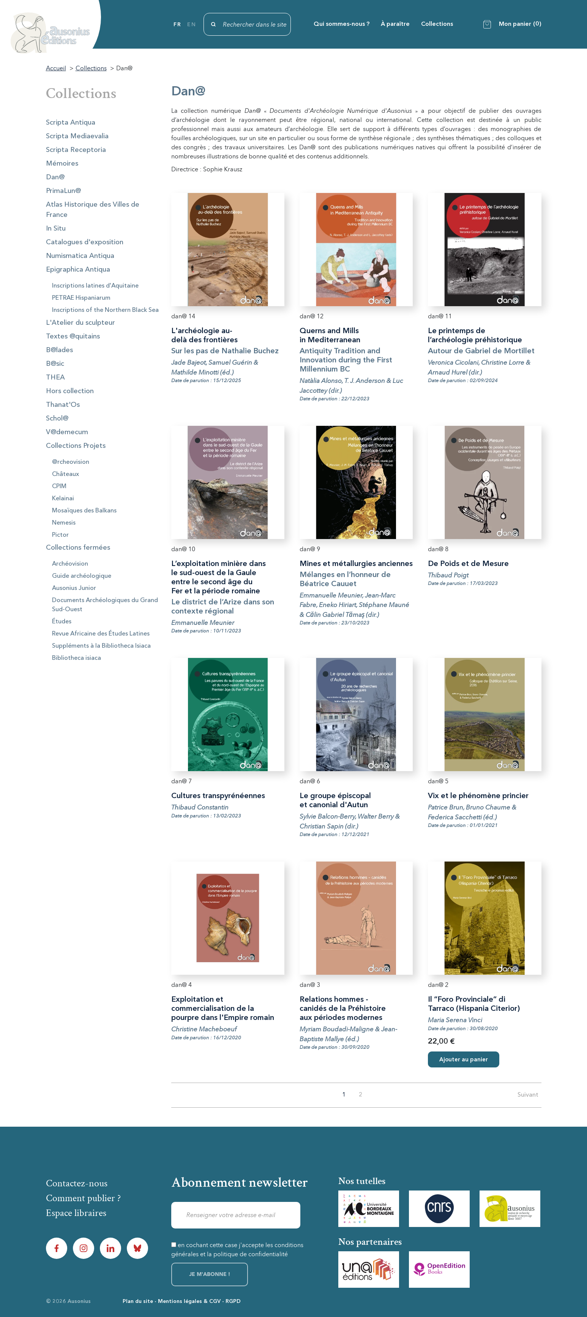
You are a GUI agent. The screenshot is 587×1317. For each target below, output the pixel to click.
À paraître (395, 24)
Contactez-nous (76, 1183)
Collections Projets (76, 446)
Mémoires (62, 163)
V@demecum (67, 432)
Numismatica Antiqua (80, 256)
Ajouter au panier (463, 1060)
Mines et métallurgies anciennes (356, 564)
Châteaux (65, 474)
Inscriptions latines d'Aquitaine (95, 286)
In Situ (56, 228)
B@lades (59, 350)
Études (61, 622)
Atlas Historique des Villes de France (92, 209)
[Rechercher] (247, 24)
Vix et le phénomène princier (478, 796)
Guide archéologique (81, 576)
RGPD (233, 1301)
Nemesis (64, 523)
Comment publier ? (83, 1198)
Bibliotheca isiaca (76, 658)
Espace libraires (76, 1212)
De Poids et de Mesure (468, 564)
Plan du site (138, 1301)
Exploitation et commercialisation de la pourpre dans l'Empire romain (222, 1009)
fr (177, 24)
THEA (55, 377)
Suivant (528, 1095)
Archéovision (70, 564)
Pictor (60, 535)
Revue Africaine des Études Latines (101, 634)
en (191, 24)
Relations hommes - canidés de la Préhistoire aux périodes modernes (343, 1009)
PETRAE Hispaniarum (81, 298)
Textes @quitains (73, 336)
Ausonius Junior (74, 588)
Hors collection (70, 391)
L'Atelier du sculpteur (80, 322)
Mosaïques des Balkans (84, 511)
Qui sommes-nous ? (341, 24)
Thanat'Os (63, 405)
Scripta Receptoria (76, 150)
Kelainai (63, 499)
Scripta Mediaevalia (77, 136)
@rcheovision (70, 462)
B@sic (55, 363)
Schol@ (57, 418)
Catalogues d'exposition (84, 242)
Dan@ (55, 177)
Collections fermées (78, 547)
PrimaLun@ (63, 191)
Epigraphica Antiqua (78, 269)
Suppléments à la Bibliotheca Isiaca (101, 646)
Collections (437, 24)
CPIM (59, 487)
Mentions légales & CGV (189, 1301)
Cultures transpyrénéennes (218, 796)
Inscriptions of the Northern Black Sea (105, 310)
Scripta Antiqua (70, 122)
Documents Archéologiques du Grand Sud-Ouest (105, 605)
